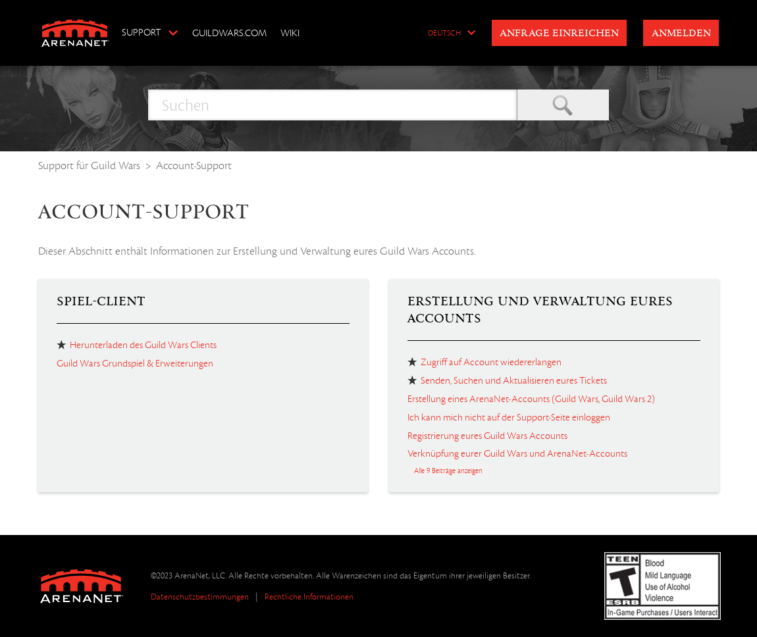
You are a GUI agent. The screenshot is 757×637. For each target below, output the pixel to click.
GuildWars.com (229, 33)
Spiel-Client (101, 301)
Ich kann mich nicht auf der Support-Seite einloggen (508, 417)
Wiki (290, 33)
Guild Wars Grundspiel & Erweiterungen (135, 363)
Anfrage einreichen (559, 33)
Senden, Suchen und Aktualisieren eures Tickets (514, 380)
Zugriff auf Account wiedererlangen (491, 362)
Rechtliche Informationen (309, 596)
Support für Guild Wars (89, 165)
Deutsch (444, 33)
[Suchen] (332, 104)
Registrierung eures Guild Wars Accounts (487, 436)
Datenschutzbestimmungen (200, 596)
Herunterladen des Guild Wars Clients (143, 345)
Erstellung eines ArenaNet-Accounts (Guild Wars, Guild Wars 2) (531, 399)
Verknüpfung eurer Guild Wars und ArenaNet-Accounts (517, 453)
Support (141, 32)
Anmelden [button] (681, 33)
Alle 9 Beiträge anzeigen (448, 470)
